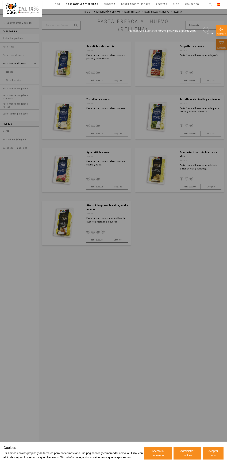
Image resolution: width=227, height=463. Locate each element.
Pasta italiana (132, 12)
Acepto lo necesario (158, 453)
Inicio (87, 12)
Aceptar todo (213, 453)
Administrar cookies (187, 453)
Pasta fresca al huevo (157, 12)
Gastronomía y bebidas (107, 12)
